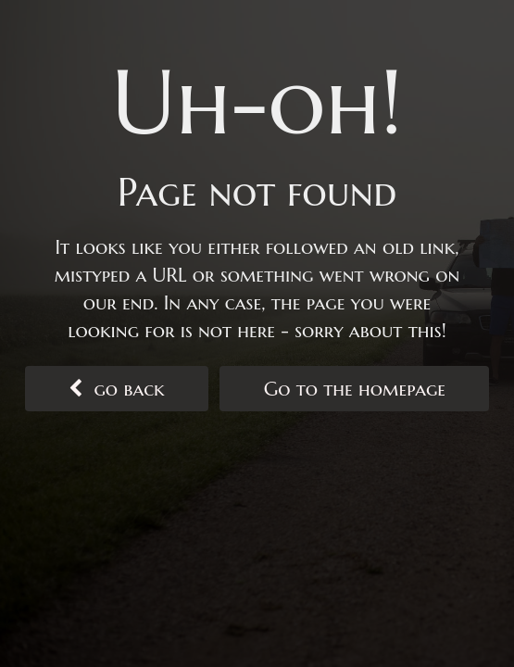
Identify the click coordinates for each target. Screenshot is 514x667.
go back (117, 389)
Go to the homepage (355, 389)
